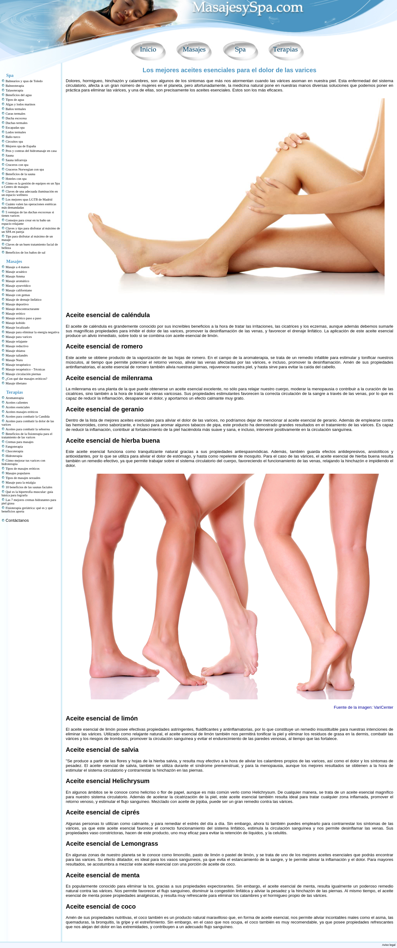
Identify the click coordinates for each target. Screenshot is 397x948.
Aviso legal (388, 944)
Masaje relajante (16, 341)
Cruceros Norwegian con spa (25, 169)
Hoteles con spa (16, 178)
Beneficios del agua (19, 95)
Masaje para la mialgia (21, 482)
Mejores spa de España (21, 146)
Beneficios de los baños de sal (25, 252)
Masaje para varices (19, 337)
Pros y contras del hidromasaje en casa (31, 151)
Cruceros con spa (17, 164)
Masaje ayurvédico (18, 285)
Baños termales (16, 109)
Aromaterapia (15, 398)
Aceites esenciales (18, 407)
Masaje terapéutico (18, 364)
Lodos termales (16, 132)
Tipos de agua (15, 99)
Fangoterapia (14, 446)
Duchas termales (17, 123)
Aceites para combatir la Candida (28, 416)
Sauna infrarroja (16, 160)
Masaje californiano (19, 290)
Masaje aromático (17, 281)
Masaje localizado (17, 327)
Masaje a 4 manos (17, 267)
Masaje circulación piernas (23, 374)
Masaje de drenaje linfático (24, 299)
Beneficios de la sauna (20, 174)
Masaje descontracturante (22, 309)
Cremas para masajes (19, 442)
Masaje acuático (16, 271)
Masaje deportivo (17, 304)
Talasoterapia (14, 90)
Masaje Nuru (14, 360)
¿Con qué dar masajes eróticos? (26, 378)
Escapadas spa (15, 127)
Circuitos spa (14, 141)
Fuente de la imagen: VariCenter (363, 707)
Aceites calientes (17, 402)
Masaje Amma (15, 276)
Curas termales (15, 113)
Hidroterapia (14, 456)
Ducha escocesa (16, 118)
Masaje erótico (15, 313)
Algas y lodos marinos (20, 104)
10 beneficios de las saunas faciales (29, 487)
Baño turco (13, 137)
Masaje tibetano (16, 383)
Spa (10, 75)
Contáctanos (17, 520)
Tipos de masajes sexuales (23, 478)
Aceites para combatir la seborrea (28, 429)
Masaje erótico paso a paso (23, 318)
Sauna (10, 155)
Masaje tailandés (17, 355)
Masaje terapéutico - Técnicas (25, 369)
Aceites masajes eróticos (22, 412)
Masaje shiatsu (15, 350)
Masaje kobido (15, 323)
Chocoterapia (14, 451)
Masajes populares (18, 473)
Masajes (14, 261)
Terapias (14, 392)
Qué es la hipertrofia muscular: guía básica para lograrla (27, 493)
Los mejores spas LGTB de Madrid (29, 199)
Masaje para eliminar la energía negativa (32, 332)
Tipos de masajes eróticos (22, 468)
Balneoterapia (15, 85)
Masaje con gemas (18, 295)
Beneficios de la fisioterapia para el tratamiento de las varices (27, 435)
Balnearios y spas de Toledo (24, 81)
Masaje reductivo (17, 346)
